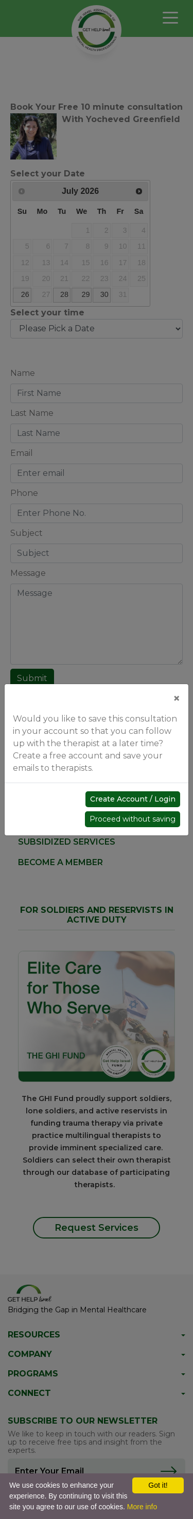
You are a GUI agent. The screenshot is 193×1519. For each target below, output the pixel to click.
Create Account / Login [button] (133, 799)
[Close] (176, 698)
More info (142, 1507)
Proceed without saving (133, 819)
